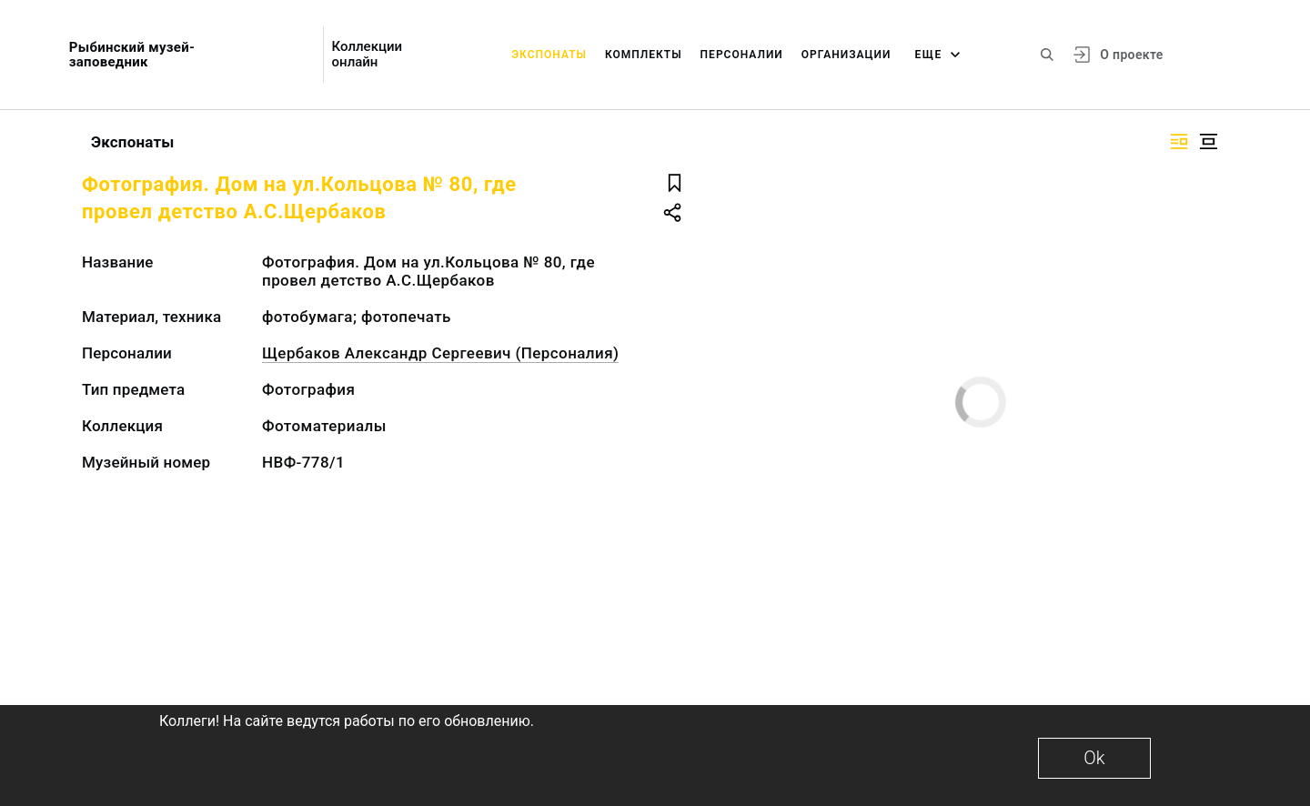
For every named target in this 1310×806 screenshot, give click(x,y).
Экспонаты (549, 54)
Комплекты (643, 54)
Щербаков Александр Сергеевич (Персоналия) (440, 353)
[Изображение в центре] (1208, 141)
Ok (1093, 758)
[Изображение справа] (1179, 141)
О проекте (1131, 54)
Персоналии (741, 54)
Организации (846, 54)
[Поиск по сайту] (1047, 54)
